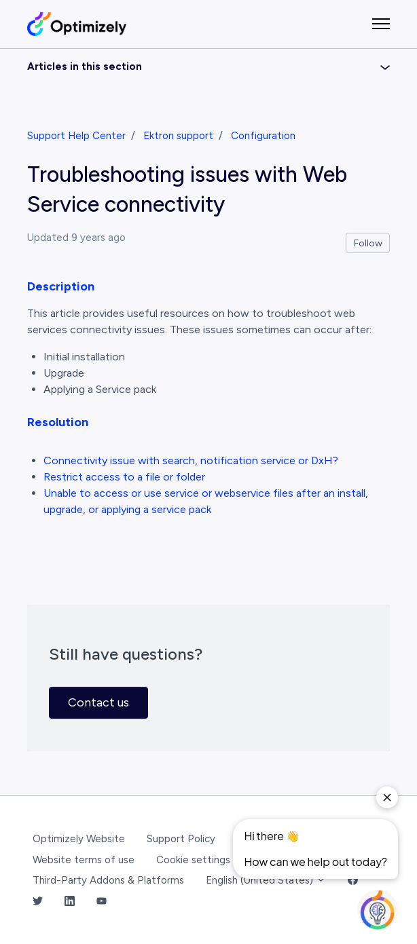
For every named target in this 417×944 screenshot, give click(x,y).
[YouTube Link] (101, 901)
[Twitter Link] (38, 901)
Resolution (57, 422)
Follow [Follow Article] (368, 243)
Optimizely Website (79, 839)
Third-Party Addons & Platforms (108, 880)
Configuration (263, 136)
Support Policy (181, 839)
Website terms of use (83, 860)
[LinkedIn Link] (70, 901)
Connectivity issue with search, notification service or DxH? (190, 460)
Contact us (98, 702)
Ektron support (178, 136)
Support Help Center (76, 136)
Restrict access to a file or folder (124, 476)
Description (60, 286)
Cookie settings (193, 860)
